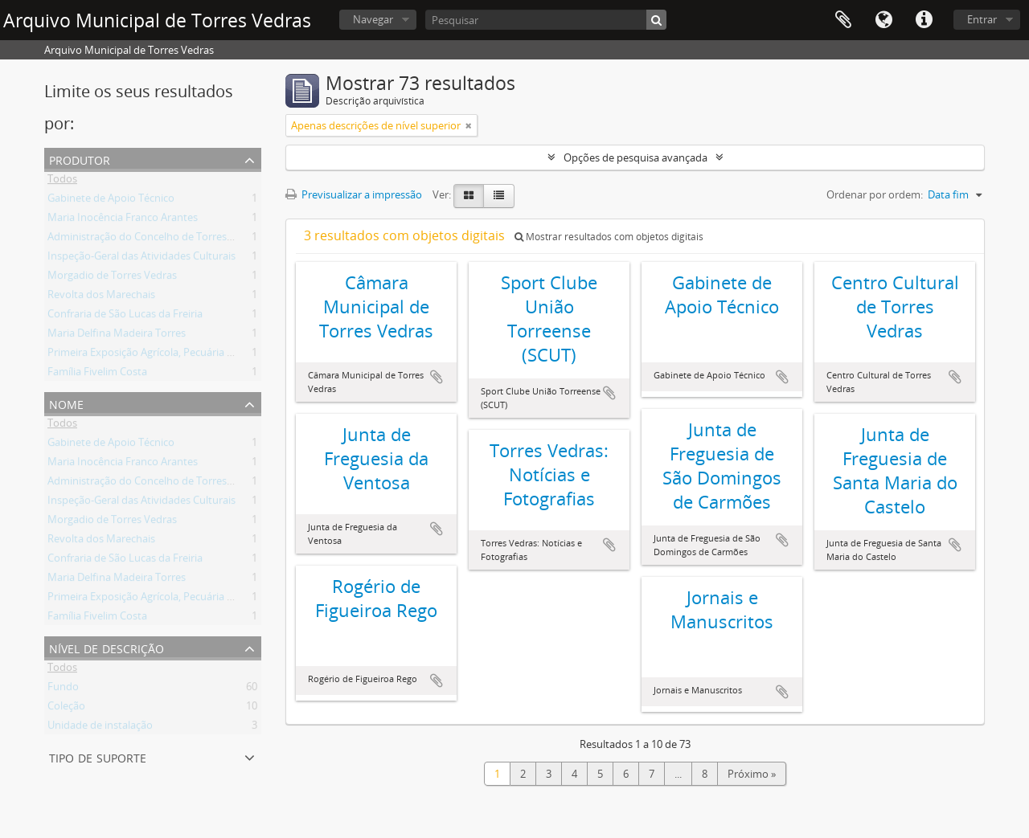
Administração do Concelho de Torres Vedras (154, 239)
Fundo (63, 689)
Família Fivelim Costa (97, 374)
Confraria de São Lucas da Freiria (125, 316)
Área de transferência (843, 20)
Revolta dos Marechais (101, 297)
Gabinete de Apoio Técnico (110, 201)
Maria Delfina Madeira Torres (116, 336)
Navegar (373, 19)
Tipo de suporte (97, 756)
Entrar (982, 19)
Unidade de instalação (100, 728)
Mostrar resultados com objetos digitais (608, 236)
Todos (62, 181)
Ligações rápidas (924, 20)
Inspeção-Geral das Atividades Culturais (141, 258)
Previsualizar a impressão (353, 194)
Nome (66, 403)
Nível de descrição (106, 647)
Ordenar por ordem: (874, 194)
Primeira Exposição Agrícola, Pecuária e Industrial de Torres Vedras (205, 355)
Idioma (883, 20)
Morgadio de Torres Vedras (112, 278)
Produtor (79, 159)
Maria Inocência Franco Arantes (122, 220)
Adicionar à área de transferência (436, 377)
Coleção (66, 708)
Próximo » (752, 773)
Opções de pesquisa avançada (635, 157)
